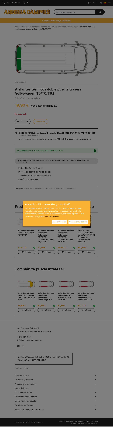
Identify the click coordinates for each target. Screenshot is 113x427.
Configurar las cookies (78, 222)
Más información (52, 216)
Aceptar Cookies (59, 222)
